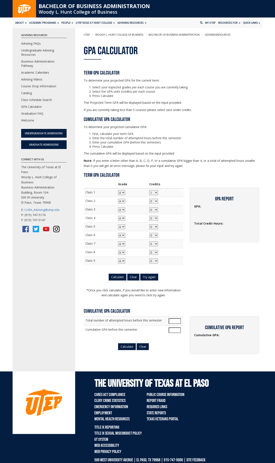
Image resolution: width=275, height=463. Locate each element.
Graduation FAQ (32, 113)
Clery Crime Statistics (110, 400)
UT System (101, 439)
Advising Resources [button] (131, 23)
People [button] (67, 23)
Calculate (117, 277)
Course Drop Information (38, 86)
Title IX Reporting (106, 427)
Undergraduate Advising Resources (37, 52)
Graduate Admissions (44, 144)
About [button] (21, 23)
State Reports (156, 413)
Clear (133, 277)
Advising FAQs (31, 43)
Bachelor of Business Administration (94, 6)
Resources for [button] (229, 23)
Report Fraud (156, 400)
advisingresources (217, 35)
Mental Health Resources (112, 419)
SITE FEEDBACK (195, 460)
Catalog (26, 93)
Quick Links (251, 23)
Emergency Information (111, 406)
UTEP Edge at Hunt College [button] (95, 23)
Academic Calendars (35, 72)
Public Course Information (165, 394)
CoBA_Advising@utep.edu (42, 210)
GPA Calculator (31, 107)
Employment (103, 413)
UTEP (87, 35)
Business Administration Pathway (37, 63)
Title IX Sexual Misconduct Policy (118, 433)
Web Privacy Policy (107, 451)
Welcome (27, 120)
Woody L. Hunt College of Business (78, 12)
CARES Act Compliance (109, 394)
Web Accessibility (106, 445)
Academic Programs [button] (44, 23)
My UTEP (210, 23)
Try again (149, 277)
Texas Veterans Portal (162, 419)
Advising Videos (31, 79)
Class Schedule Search (36, 100)
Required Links (157, 406)
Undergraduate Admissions (44, 133)
